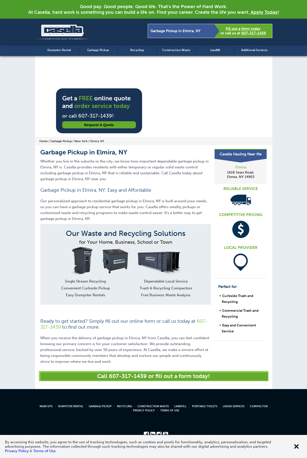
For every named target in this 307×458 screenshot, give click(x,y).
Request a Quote (99, 125)
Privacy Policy (144, 410)
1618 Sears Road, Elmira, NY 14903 (240, 174)
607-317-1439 (253, 33)
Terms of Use (169, 410)
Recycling (137, 50)
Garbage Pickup (98, 50)
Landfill (215, 50)
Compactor (259, 406)
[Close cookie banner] (296, 446)
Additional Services (254, 50)
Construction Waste (176, 50)
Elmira (240, 167)
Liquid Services (234, 406)
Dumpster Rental (59, 50)
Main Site (46, 406)
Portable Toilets (204, 406)
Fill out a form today (243, 29)
